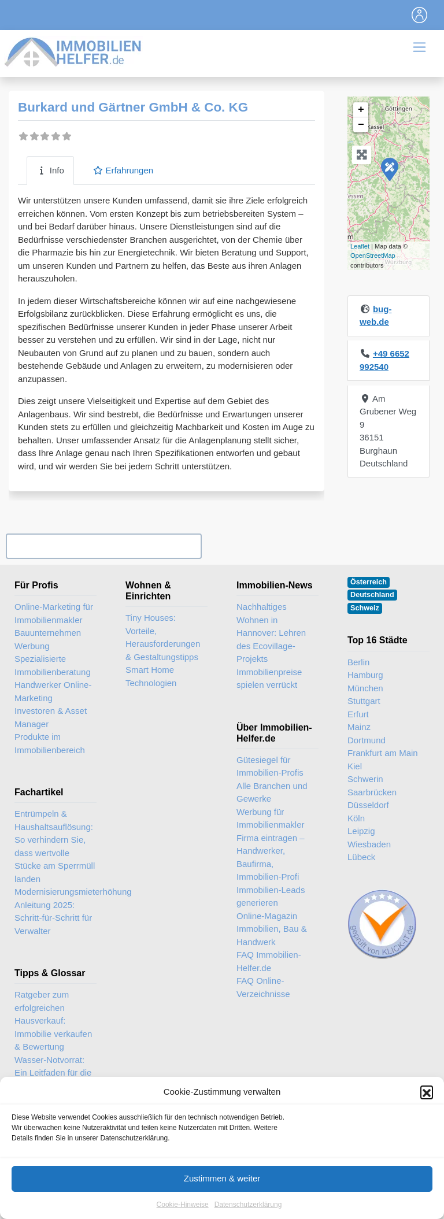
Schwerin (365, 779)
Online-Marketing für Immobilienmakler (53, 613)
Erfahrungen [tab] (122, 170)
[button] (426, 1107)
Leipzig (361, 831)
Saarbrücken (372, 792)
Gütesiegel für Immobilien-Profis (270, 766)
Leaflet (359, 246)
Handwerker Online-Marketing (52, 691)
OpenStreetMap (372, 255)
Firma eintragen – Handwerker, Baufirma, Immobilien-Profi (270, 857)
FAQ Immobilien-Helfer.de (268, 961)
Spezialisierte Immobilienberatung (52, 665)
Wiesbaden (369, 844)
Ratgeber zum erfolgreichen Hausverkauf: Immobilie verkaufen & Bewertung (53, 1020)
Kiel (354, 766)
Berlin (358, 662)
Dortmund (366, 740)
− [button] (361, 125)
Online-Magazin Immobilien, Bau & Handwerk (271, 929)
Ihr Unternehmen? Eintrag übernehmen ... (103, 546)
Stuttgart (363, 701)
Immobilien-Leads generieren (270, 896)
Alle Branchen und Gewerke (272, 792)
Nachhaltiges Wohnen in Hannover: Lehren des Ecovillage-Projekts (271, 633)
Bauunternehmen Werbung (47, 639)
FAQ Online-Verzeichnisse (263, 987)
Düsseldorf (368, 805)
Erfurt (358, 714)
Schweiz (364, 608)
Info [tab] (50, 170)
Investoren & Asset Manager (50, 717)
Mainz (359, 727)
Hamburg (365, 675)
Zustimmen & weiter (222, 1193)
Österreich (368, 582)
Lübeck (361, 857)
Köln (356, 818)
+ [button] (361, 110)
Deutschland (372, 595)
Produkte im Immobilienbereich (49, 743)
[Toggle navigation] (420, 15)
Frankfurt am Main (382, 753)
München (365, 688)
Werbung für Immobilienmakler (270, 818)
